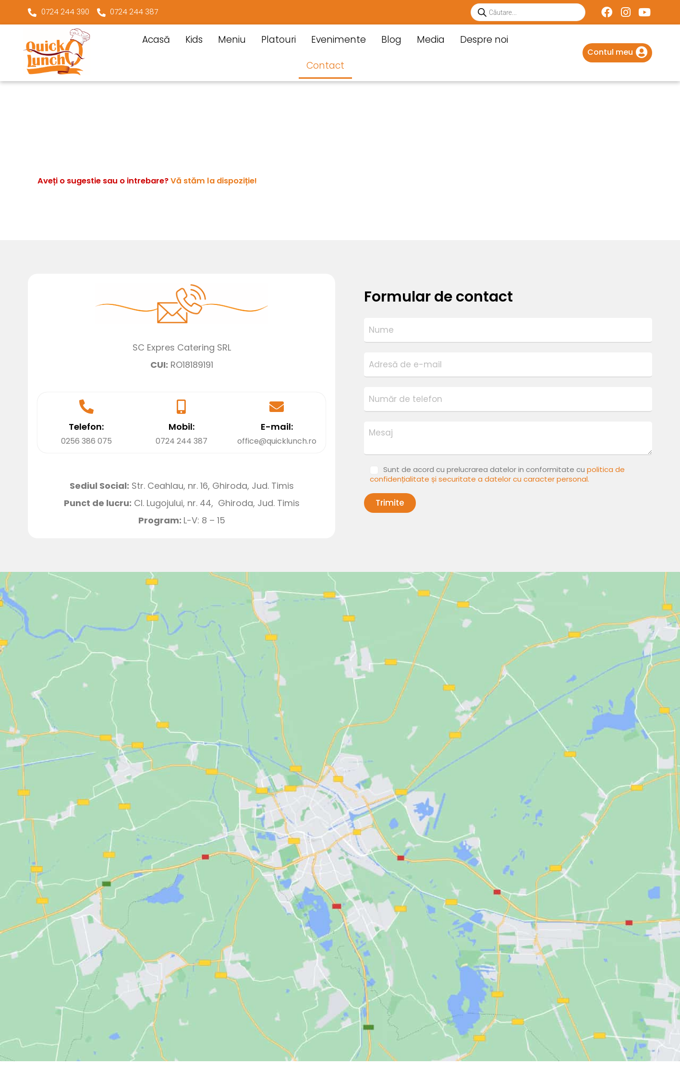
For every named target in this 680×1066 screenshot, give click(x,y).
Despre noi (484, 39)
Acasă (156, 39)
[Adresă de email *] (593, 981)
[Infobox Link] (617, 52)
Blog (391, 39)
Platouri (278, 39)
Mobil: (181, 427)
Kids (194, 39)
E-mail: (277, 427)
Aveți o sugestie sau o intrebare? (173, 180)
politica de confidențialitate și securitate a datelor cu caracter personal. (497, 474)
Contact (325, 65)
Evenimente (338, 39)
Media (431, 39)
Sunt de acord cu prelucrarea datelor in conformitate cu (497, 474)
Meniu (232, 39)
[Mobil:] (181, 407)
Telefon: (86, 427)
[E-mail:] (276, 407)
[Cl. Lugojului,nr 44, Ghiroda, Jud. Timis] (340, 644)
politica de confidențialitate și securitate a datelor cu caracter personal (592, 1021)
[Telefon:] (86, 407)
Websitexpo (255, 1045)
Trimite (390, 503)
